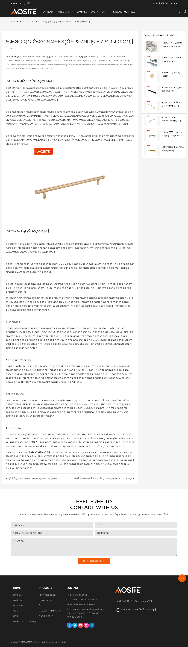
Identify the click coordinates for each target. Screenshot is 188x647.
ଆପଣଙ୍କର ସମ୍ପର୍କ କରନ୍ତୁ (24, 621)
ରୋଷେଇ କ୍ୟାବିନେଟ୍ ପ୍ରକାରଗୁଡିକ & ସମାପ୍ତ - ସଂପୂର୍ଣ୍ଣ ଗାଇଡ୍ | (64, 21)
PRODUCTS (45, 588)
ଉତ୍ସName (18, 594)
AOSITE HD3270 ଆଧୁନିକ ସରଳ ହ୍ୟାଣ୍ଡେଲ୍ (171, 89)
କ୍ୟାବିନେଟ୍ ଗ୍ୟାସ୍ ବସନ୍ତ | (50, 610)
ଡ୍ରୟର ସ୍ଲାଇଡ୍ (45, 600)
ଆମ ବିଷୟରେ (19, 600)
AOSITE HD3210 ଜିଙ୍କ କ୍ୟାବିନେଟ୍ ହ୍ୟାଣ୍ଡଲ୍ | (171, 104)
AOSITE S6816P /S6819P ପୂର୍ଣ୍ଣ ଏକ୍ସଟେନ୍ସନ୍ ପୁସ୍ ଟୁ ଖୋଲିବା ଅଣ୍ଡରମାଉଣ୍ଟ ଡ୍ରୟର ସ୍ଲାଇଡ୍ (172, 45)
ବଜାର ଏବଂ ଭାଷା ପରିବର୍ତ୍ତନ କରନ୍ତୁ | (135, 609)
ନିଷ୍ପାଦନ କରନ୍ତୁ (46, 616)
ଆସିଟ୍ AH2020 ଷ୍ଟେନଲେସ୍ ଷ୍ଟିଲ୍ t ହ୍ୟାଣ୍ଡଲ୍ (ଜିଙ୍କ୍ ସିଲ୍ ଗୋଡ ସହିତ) (172, 134)
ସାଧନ (64, 642)
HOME (17, 588)
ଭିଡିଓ (15, 610)
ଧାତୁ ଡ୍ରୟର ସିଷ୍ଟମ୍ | (48, 594)
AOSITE (14, 21)
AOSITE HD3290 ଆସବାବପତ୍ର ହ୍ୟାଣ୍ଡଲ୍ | (171, 119)
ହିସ (40, 605)
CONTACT (72, 588)
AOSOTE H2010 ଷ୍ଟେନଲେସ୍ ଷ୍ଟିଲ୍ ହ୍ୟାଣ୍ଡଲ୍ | (173, 149)
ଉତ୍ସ (24, 21)
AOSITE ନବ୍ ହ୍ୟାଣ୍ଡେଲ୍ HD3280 (171, 74)
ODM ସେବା (18, 605)
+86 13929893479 (80, 594)
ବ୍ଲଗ (32, 21)
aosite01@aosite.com (166, 3)
